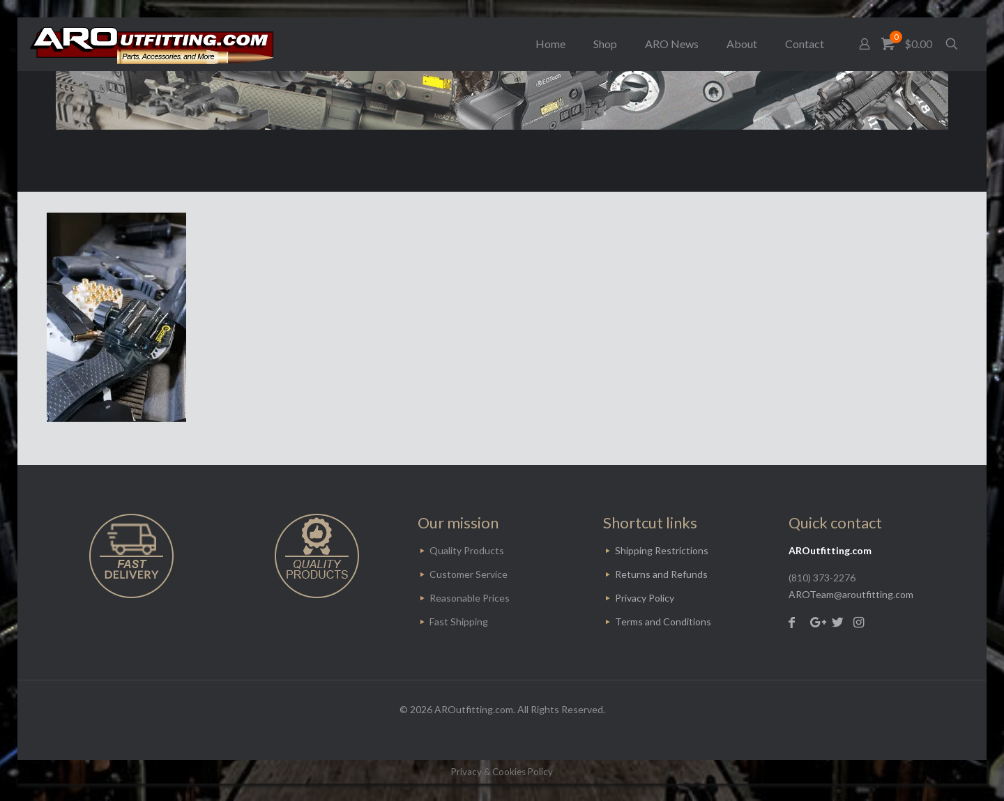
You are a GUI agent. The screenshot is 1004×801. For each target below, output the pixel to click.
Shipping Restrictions (661, 550)
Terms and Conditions (663, 621)
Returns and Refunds (661, 574)
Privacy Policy (644, 598)
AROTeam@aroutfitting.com (851, 594)
